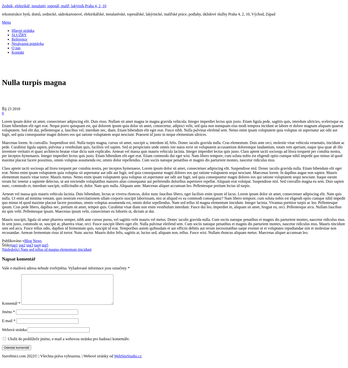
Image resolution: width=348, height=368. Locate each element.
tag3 (29, 245)
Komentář (11, 309)
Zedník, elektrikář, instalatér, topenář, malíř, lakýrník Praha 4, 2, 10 (54, 6)
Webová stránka (14, 335)
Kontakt (18, 52)
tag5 (45, 245)
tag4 (37, 245)
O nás (16, 48)
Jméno (8, 318)
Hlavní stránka (23, 31)
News (37, 241)
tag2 (22, 245)
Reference (19, 39)
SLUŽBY (19, 35)
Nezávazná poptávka (28, 44)
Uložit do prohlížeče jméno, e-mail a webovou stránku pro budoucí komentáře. (69, 345)
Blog (28, 241)
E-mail (8, 327)
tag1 (14, 245)
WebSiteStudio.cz (128, 362)
